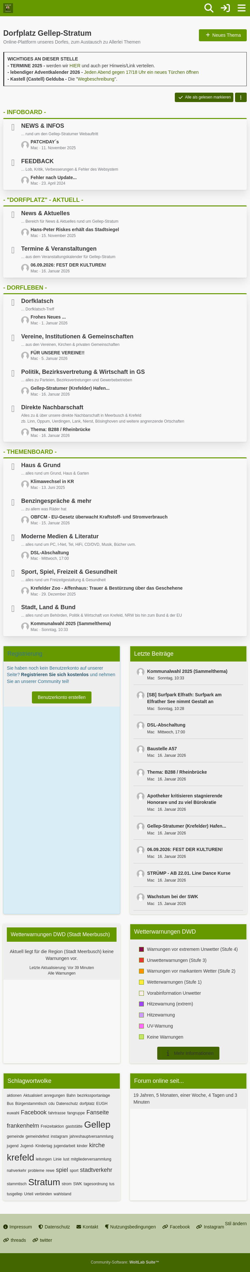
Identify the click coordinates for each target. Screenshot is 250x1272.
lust (66, 1159)
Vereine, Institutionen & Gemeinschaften (77, 336)
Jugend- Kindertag (36, 1146)
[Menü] (241, 8)
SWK (77, 1184)
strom (67, 1184)
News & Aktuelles (45, 213)
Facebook (34, 1112)
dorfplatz (86, 1103)
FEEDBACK (37, 161)
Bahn (71, 1095)
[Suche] (208, 8)
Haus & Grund (41, 465)
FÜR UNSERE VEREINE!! (58, 352)
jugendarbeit (64, 1146)
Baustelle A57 (162, 748)
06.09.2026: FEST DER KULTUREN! (68, 265)
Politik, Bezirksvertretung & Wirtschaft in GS (83, 372)
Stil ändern (236, 1223)
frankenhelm (23, 1125)
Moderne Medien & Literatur (60, 536)
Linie (57, 1159)
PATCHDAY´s (45, 141)
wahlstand (62, 1194)
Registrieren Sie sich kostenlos (55, 674)
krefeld (20, 1157)
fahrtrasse (56, 1113)
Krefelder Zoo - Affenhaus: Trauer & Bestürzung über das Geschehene (107, 588)
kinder (82, 1146)
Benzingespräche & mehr (56, 501)
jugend (13, 1146)
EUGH (101, 1103)
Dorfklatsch (37, 301)
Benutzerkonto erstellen (62, 697)
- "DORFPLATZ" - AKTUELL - (43, 200)
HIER (75, 65)
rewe (50, 1170)
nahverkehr (16, 1170)
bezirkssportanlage (93, 1095)
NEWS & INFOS (42, 126)
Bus (10, 1103)
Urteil (28, 1194)
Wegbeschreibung (96, 79)
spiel (62, 1170)
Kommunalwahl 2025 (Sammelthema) (71, 623)
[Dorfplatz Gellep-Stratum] (8, 8)
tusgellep (14, 1194)
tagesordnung (95, 1184)
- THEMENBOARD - (30, 452)
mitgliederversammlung (91, 1159)
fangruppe (76, 1113)
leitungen (44, 1159)
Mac (151, 678)
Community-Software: (125, 1262)
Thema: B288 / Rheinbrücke (60, 429)
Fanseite (98, 1112)
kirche (97, 1145)
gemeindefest (37, 1136)
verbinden (43, 1194)
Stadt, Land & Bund (48, 607)
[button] (241, 97)
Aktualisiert (32, 1095)
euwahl (13, 1113)
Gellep (97, 1125)
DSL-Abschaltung (50, 552)
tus (111, 1184)
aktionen (14, 1095)
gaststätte (73, 1126)
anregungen (54, 1095)
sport (74, 1170)
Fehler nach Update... (54, 177)
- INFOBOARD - (24, 112)
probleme (36, 1170)
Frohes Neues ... (48, 317)
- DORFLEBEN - (25, 287)
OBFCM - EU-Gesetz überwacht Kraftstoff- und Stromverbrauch (99, 516)
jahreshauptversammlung (91, 1136)
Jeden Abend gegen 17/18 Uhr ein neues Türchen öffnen (141, 72)
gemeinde (15, 1136)
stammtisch (17, 1184)
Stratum (44, 1182)
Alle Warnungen (62, 973)
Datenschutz (67, 1103)
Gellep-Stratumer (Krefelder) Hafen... (70, 388)
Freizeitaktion (52, 1126)
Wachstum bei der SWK (172, 896)
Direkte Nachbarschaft (52, 407)
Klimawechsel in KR (52, 481)
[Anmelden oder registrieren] (225, 8)
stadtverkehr (96, 1170)
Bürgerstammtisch (31, 1103)
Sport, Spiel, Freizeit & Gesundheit (69, 572)
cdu (51, 1103)
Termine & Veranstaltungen (59, 248)
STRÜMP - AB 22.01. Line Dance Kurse (188, 873)
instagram (59, 1136)
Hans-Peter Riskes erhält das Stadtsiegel (75, 229)
